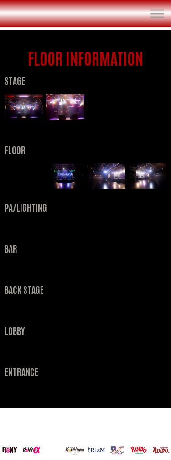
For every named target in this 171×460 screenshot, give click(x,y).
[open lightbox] (24, 107)
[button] (157, 13)
